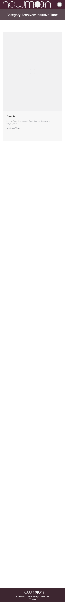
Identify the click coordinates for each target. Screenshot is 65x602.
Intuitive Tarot (12, 121)
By (44, 121)
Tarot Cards (33, 121)
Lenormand (23, 121)
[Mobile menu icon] (59, 4)
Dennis (11, 116)
